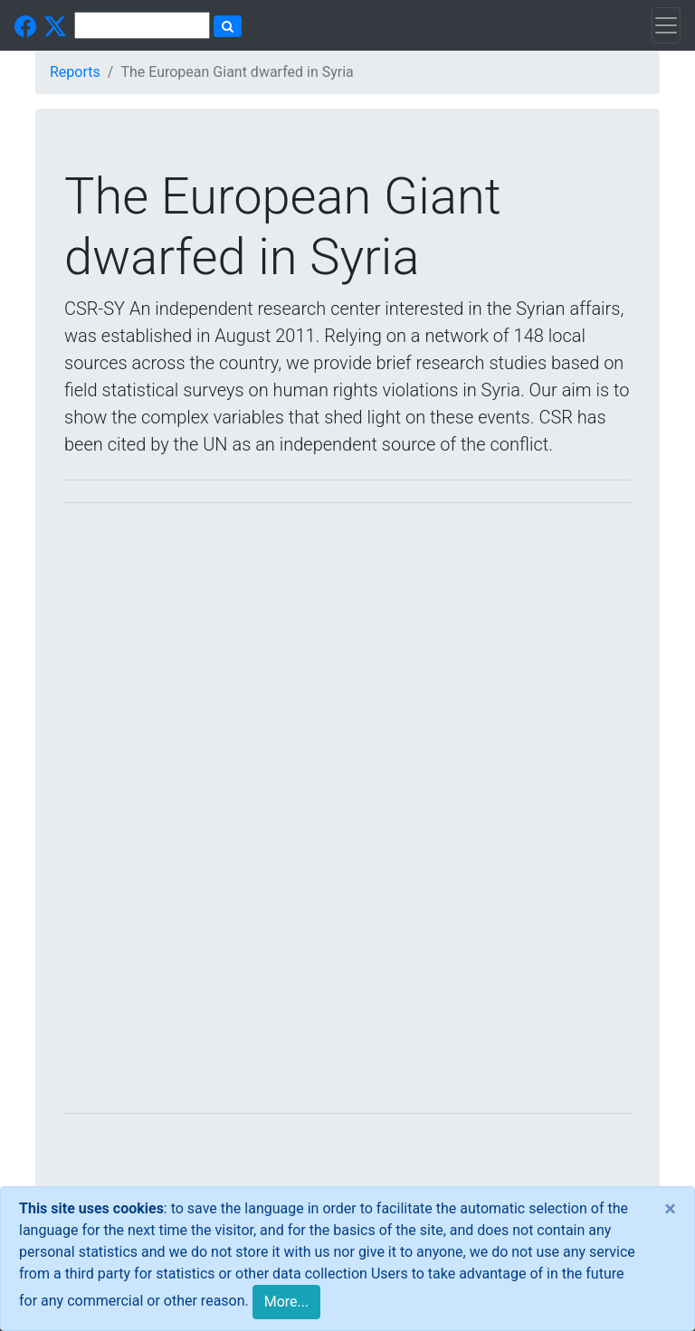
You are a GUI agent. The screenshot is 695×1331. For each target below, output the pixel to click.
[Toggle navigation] (666, 25)
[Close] (670, 1209)
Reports (75, 72)
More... (286, 1301)
